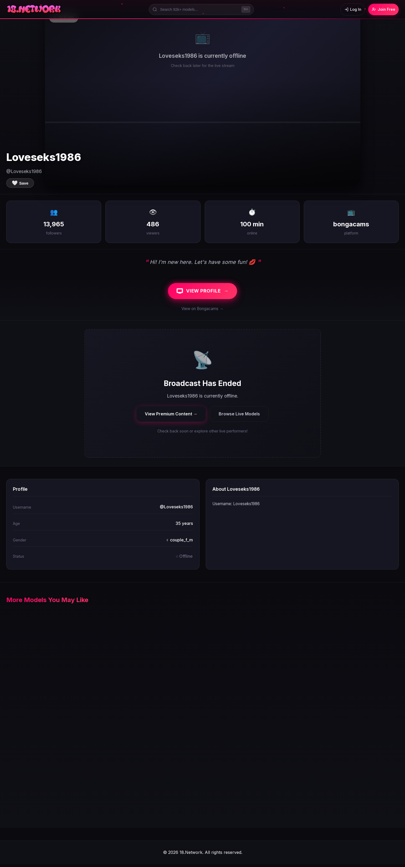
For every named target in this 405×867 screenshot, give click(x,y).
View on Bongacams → (202, 311)
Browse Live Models (239, 416)
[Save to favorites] (20, 183)
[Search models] (199, 9)
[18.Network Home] (34, 9)
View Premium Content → (171, 416)
